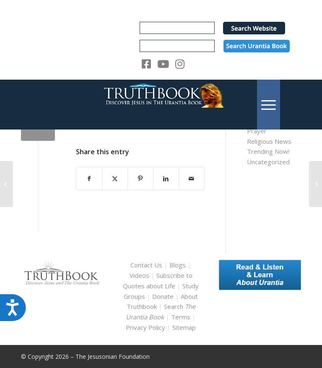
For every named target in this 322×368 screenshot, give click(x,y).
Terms (180, 317)
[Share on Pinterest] (140, 178)
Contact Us (146, 265)
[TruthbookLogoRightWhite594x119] (161, 105)
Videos (139, 275)
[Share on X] (114, 178)
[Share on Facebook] (89, 178)
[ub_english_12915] (315, 184)
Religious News (269, 141)
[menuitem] (268, 105)
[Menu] (268, 105)
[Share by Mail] (191, 178)
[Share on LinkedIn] (166, 178)
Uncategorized (268, 162)
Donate (163, 296)
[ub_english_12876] (6, 184)
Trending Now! (268, 151)
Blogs (177, 265)
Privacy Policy (145, 327)
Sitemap (184, 327)
